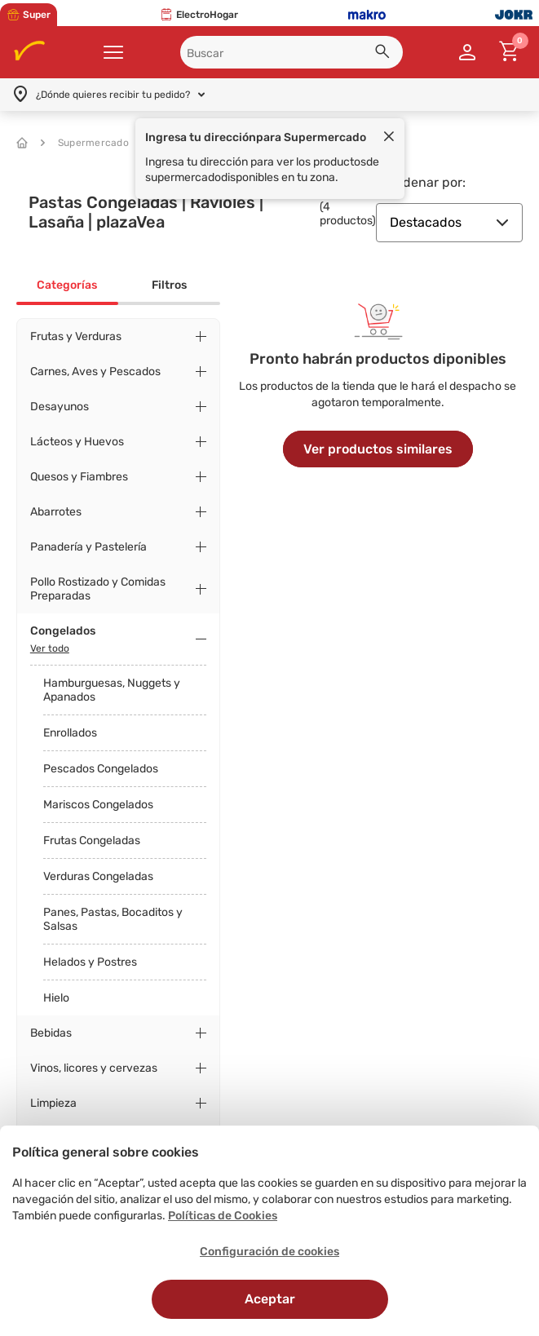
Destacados (449, 222)
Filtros (169, 285)
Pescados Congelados (100, 769)
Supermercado (85, 142)
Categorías (67, 285)
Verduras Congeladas (98, 876)
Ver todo (49, 648)
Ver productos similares (378, 449)
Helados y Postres (90, 962)
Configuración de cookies (269, 1252)
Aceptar (270, 1299)
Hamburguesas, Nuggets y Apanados (111, 690)
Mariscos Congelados (98, 805)
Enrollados (70, 733)
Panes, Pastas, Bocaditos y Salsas (113, 919)
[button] (385, 54)
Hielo (56, 998)
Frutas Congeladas (91, 840)
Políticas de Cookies (222, 1216)
